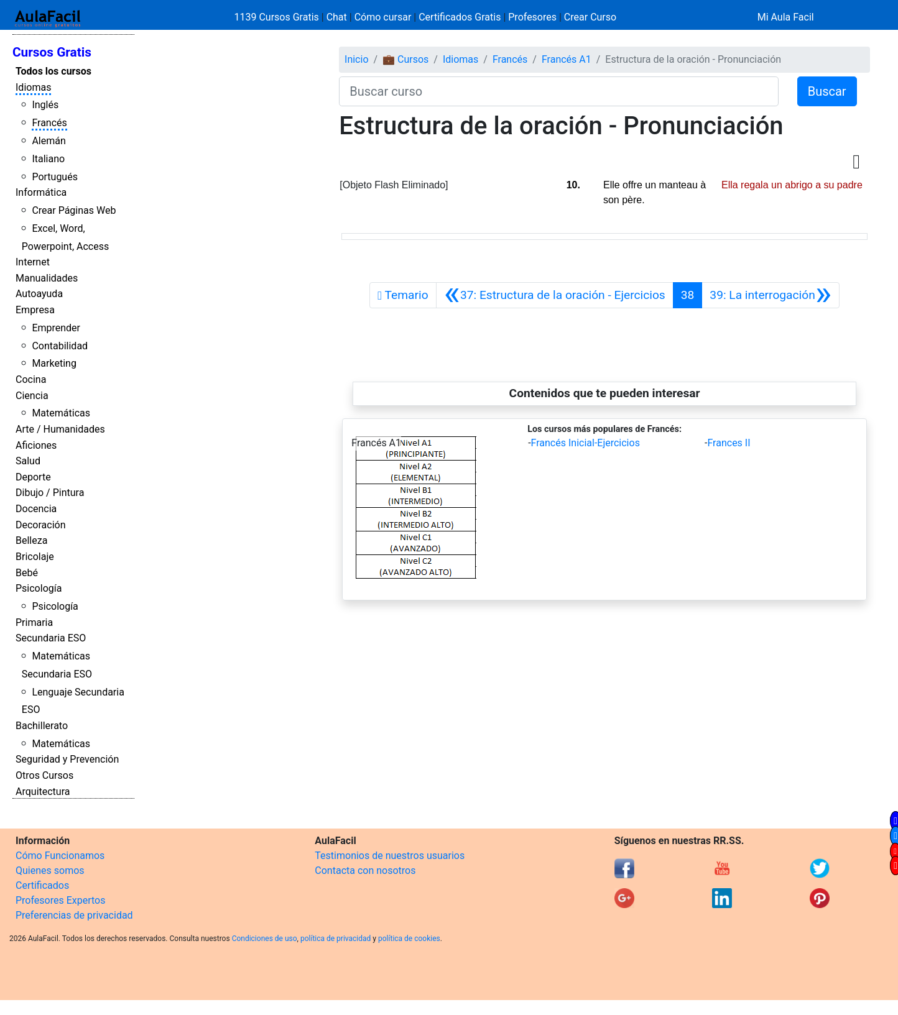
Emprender (56, 328)
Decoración (41, 525)
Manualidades (47, 278)
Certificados (42, 885)
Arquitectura (43, 791)
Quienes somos (50, 870)
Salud (28, 461)
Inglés (45, 105)
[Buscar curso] (558, 91)
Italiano (48, 159)
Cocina (31, 379)
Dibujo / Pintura (50, 492)
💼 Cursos (405, 59)
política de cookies (409, 938)
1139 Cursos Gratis (278, 17)
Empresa (35, 310)
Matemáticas (61, 413)
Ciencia (32, 396)
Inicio (356, 59)
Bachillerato (42, 726)
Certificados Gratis (460, 17)
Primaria (34, 622)
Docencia (36, 509)
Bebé (27, 573)
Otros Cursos (44, 775)
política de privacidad (335, 938)
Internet (33, 262)
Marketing (54, 363)
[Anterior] (554, 295)
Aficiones (36, 445)
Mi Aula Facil (785, 17)
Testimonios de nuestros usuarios (390, 855)
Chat (336, 17)
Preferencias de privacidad (74, 915)
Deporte (33, 477)
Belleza (31, 540)
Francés (49, 123)
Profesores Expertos (60, 900)
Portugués (55, 177)
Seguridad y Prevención (67, 759)
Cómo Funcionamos (60, 855)
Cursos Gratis (51, 52)
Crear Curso (590, 17)
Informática (41, 192)
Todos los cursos (53, 71)
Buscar (827, 91)
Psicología (39, 588)
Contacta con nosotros (365, 870)
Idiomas (33, 87)
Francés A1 (566, 59)
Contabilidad (60, 346)
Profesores (532, 17)
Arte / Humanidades (60, 429)
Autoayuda (39, 294)
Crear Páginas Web (74, 210)
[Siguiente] (770, 295)
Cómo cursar (383, 17)
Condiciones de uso (264, 938)
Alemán (48, 141)
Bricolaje (35, 557)
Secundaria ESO (51, 638)
